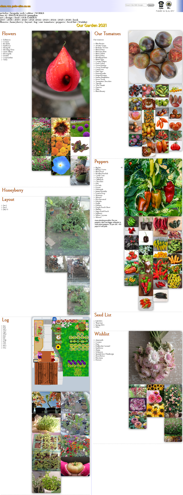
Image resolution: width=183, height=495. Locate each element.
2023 (45, 20)
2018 (9, 20)
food (16, 17)
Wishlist (82, 22)
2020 (24, 20)
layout (28, 22)
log (35, 22)
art (1, 17)
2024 (53, 20)
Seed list (71, 22)
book (75, 20)
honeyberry (16, 22)
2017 (2, 20)
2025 (60, 20)
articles (4, 13)
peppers (60, 22)
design (8, 17)
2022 (38, 20)
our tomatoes (46, 22)
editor (29, 13)
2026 (68, 20)
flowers (4, 22)
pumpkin (33, 15)
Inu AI (3, 15)
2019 (17, 20)
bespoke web (17, 13)
